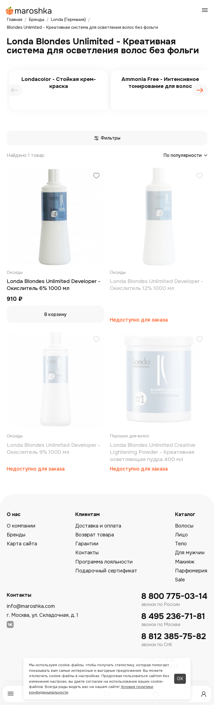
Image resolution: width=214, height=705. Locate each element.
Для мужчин (190, 553)
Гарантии (86, 544)
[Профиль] (203, 694)
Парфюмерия (191, 571)
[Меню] (10, 694)
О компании (21, 526)
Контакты (87, 553)
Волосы (184, 526)
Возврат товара (94, 535)
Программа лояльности (104, 562)
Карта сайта (22, 544)
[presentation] (14, 90)
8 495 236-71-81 (173, 616)
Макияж (184, 562)
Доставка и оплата (98, 526)
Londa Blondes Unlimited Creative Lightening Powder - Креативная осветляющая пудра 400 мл (152, 452)
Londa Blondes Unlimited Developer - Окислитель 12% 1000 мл (156, 285)
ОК (180, 679)
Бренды (16, 535)
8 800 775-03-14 (174, 596)
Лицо (181, 535)
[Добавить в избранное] (96, 176)
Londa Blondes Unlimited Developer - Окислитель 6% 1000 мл (53, 285)
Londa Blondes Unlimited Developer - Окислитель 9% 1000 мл (53, 449)
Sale (180, 580)
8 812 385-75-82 (173, 636)
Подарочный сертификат (106, 571)
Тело (181, 544)
